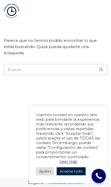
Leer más (68, 161)
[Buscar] (49, 69)
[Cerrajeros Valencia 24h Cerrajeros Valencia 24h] (11, 11)
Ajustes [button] (45, 171)
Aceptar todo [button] (71, 171)
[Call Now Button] (99, 176)
